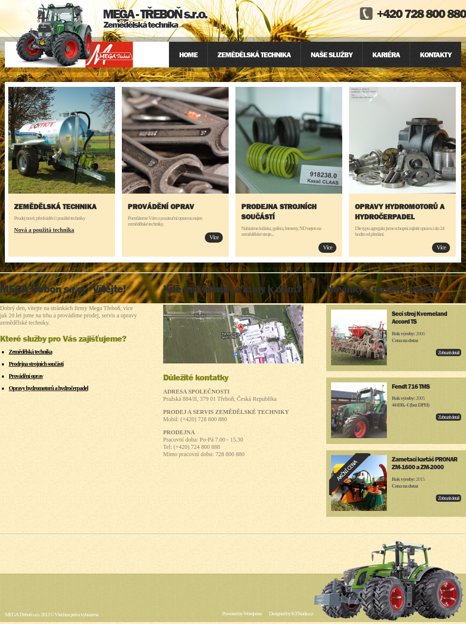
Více (213, 237)
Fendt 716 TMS (411, 386)
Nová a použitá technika (44, 230)
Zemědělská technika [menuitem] (254, 54)
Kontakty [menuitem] (435, 54)
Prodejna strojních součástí (36, 364)
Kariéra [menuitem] (386, 54)
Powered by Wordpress (242, 613)
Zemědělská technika (55, 206)
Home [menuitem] (188, 54)
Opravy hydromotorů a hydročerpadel (48, 388)
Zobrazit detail (448, 352)
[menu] (315, 54)
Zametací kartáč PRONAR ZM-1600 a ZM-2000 (424, 463)
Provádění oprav (161, 206)
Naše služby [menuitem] (331, 54)
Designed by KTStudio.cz (291, 613)
